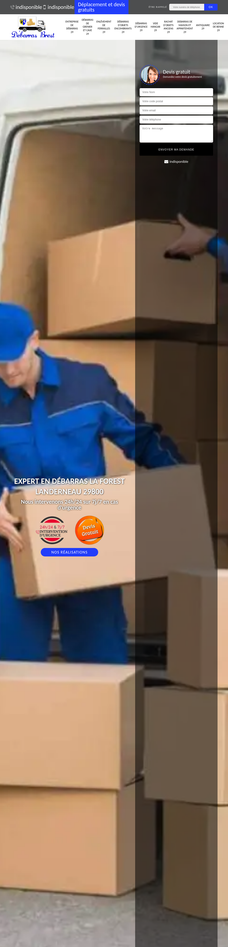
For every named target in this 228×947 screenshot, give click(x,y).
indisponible (24, 7)
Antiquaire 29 (203, 27)
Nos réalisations (69, 552)
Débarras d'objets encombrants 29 (123, 27)
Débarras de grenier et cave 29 (87, 26)
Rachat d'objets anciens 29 (168, 27)
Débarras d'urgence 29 (141, 27)
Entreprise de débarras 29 (72, 27)
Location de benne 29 (218, 27)
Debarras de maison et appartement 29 (185, 27)
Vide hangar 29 (155, 27)
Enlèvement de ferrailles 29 (103, 27)
